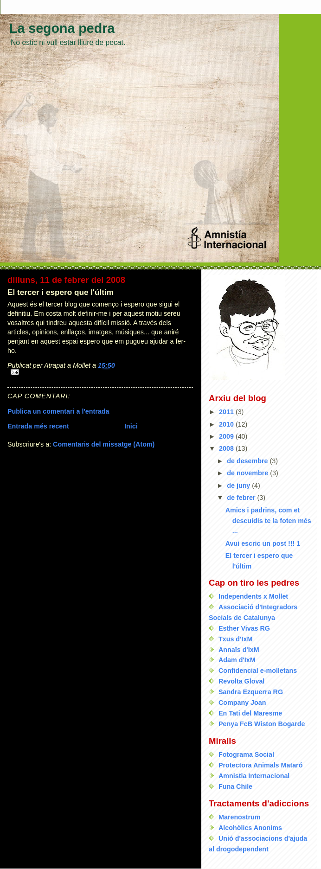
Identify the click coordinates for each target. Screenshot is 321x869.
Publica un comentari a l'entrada (58, 411)
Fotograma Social (246, 754)
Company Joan (242, 702)
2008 (227, 448)
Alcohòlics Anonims (250, 827)
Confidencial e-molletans (257, 670)
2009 (227, 436)
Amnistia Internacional (253, 776)
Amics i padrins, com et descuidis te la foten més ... (268, 520)
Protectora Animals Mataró (260, 765)
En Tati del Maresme (250, 713)
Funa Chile (235, 786)
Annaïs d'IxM (238, 649)
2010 (227, 424)
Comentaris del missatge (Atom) (103, 444)
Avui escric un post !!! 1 (263, 543)
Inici (131, 426)
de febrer (242, 497)
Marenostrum (239, 817)
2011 (227, 411)
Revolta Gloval (241, 681)
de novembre (248, 473)
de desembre (248, 461)
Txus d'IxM (235, 639)
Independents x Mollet (253, 596)
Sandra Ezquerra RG (250, 692)
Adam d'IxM (237, 660)
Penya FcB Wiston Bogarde (261, 724)
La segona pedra (62, 28)
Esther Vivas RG (244, 628)
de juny (239, 485)
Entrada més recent (38, 426)
